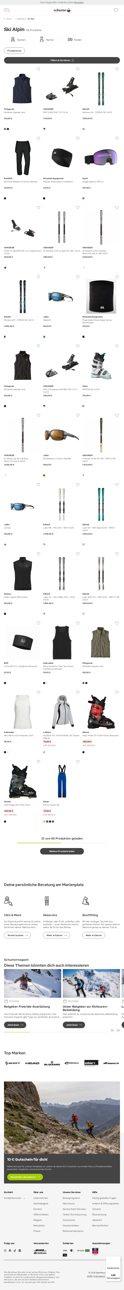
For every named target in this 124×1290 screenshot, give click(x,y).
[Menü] (119, 1258)
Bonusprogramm (71, 1198)
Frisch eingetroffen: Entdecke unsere (57, 2)
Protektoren (14, 50)
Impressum (99, 1276)
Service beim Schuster (74, 1209)
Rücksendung (99, 1214)
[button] (112, 1030)
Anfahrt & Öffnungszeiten (105, 1203)
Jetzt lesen (13, 1024)
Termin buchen (15, 935)
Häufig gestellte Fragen (104, 1198)
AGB (89, 1276)
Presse (37, 1231)
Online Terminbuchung (75, 1214)
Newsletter (39, 1225)
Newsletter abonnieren (23, 1177)
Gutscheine (69, 1220)
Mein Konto (69, 1203)
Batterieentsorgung (73, 1231)
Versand (96, 1209)
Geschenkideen (71, 1225)
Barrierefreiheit (100, 1225)
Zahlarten (97, 1220)
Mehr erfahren (54, 935)
